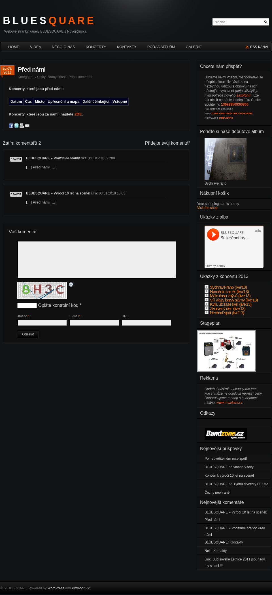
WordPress (56, 588)
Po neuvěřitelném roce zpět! (226, 459)
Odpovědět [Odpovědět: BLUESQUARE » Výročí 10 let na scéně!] (16, 196)
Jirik (208, 559)
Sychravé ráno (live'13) (226, 287)
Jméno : (24, 316)
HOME (13, 47)
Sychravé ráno (215, 183)
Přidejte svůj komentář (167, 143)
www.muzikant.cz (229, 402)
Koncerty (96, 47)
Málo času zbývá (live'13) (227, 295)
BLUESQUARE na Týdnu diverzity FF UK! (236, 484)
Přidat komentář (81, 77)
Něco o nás (63, 47)
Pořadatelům (161, 47)
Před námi (31, 69)
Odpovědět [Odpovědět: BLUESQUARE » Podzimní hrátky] (16, 161)
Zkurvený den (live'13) (225, 308)
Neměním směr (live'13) (227, 291)
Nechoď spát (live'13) (224, 312)
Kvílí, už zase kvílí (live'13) (228, 304)
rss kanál (259, 47)
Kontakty (127, 47)
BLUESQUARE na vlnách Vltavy (229, 467)
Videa (35, 47)
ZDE (78, 114)
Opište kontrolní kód (58, 305)
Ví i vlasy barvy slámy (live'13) (231, 299)
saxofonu (243, 95)
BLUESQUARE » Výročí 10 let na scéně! (58, 193)
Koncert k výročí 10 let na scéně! (229, 476)
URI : (125, 316)
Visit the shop (207, 208)
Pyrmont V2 (81, 588)
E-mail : (75, 316)
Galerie (194, 47)
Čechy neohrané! (217, 493)
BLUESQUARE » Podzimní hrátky (53, 158)
